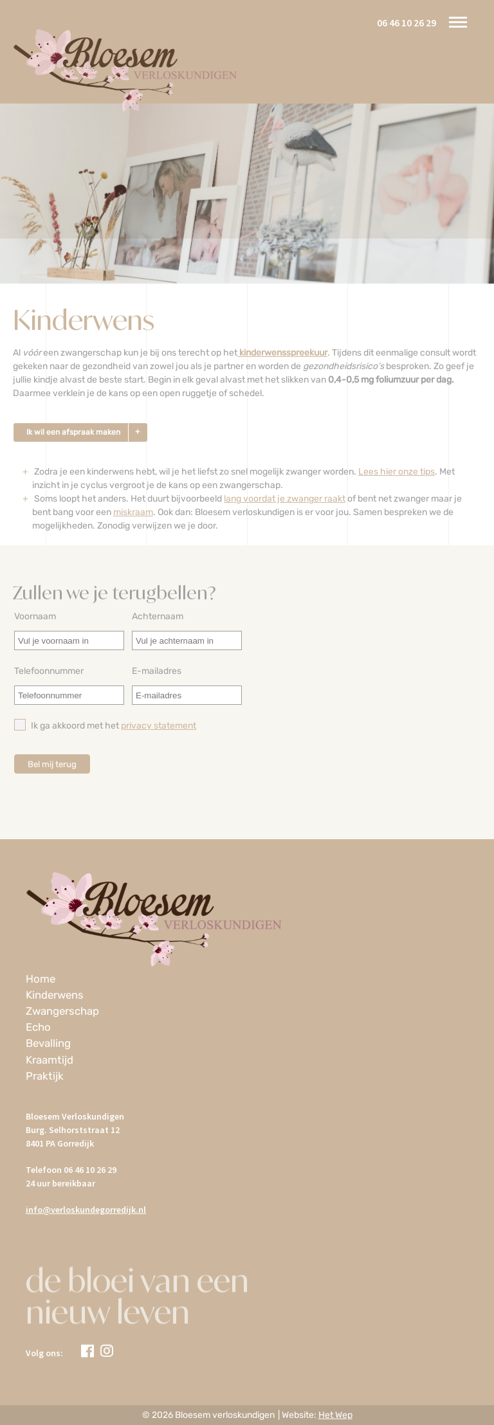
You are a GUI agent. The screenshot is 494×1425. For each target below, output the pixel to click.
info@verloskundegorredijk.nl (86, 1209)
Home (40, 978)
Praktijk (45, 1075)
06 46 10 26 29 (406, 22)
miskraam (133, 512)
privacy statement (158, 725)
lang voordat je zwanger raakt (284, 498)
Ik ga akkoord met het (105, 725)
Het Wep (335, 1415)
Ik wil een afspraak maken (73, 432)
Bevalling (48, 1043)
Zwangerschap (62, 1010)
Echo (38, 1027)
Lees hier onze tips (396, 471)
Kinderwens (55, 994)
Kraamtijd (49, 1059)
